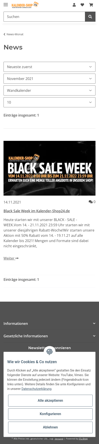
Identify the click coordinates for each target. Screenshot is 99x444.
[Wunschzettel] (82, 4)
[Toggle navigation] (6, 2)
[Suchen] (44, 17)
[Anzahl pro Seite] (49, 102)
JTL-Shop (83, 438)
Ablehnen (50, 427)
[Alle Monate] (49, 79)
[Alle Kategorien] (49, 90)
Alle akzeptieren (50, 400)
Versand (59, 438)
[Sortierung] (49, 67)
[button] (74, 4)
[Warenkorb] (91, 4)
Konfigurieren (50, 414)
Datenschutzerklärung (36, 389)
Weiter (11, 258)
